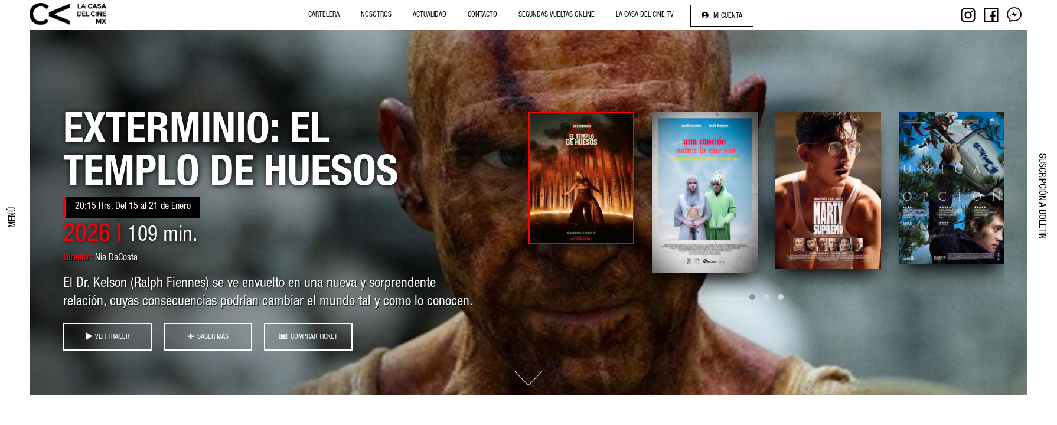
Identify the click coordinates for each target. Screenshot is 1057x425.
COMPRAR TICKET (308, 337)
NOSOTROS (376, 14)
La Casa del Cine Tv (645, 14)
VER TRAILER (107, 337)
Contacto (482, 14)
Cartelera (324, 14)
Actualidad (429, 14)
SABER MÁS (208, 337)
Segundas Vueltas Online (556, 14)
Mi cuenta (722, 15)
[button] (752, 297)
